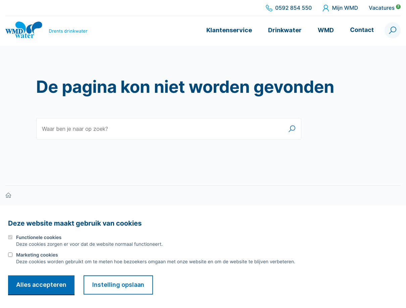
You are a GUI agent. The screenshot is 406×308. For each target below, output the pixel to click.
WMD (326, 30)
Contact (362, 30)
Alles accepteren (41, 284)
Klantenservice (229, 30)
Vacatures (385, 8)
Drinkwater (285, 30)
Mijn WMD (340, 8)
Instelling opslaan (118, 284)
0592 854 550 (289, 8)
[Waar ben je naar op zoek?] (168, 129)
